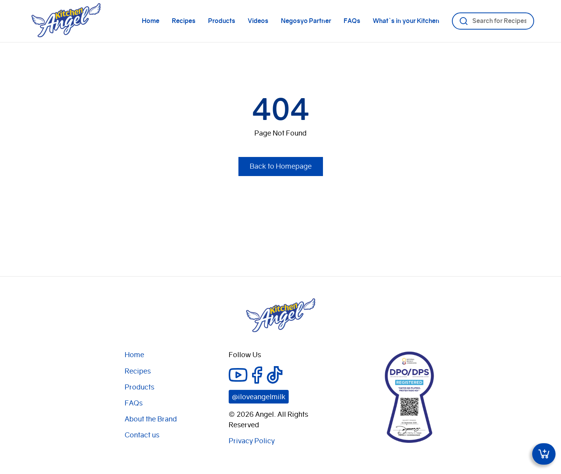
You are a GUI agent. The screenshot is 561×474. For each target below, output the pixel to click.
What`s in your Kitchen (406, 21)
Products (221, 21)
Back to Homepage (281, 166)
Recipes (184, 21)
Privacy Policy (252, 440)
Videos (258, 21)
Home (150, 21)
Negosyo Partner (306, 21)
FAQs (352, 21)
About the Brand (151, 418)
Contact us (142, 434)
